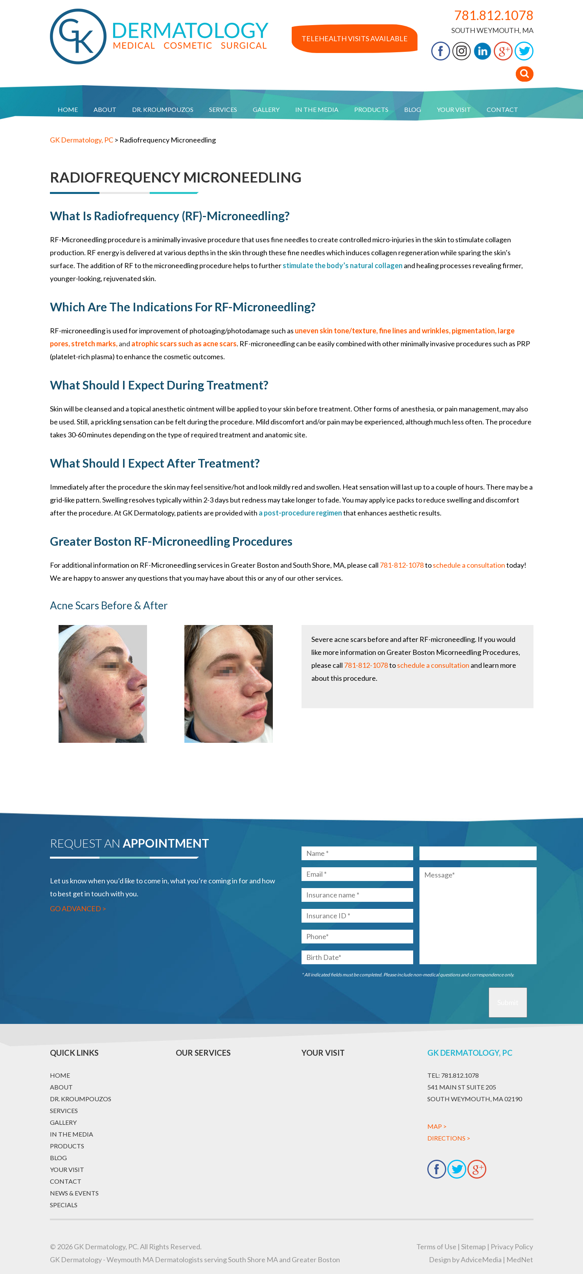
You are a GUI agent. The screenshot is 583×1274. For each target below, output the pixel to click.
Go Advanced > (78, 908)
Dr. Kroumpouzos (162, 109)
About (105, 109)
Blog (412, 109)
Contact (502, 109)
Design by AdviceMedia (465, 1259)
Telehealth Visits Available (355, 38)
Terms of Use (436, 1246)
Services (223, 109)
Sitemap (473, 1246)
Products (371, 109)
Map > (437, 1126)
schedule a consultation (433, 665)
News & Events (74, 1193)
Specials (63, 1204)
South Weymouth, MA (492, 30)
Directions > (448, 1138)
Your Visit (454, 109)
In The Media (316, 109)
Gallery (266, 109)
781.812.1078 (493, 15)
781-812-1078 (402, 565)
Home (68, 109)
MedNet (519, 1259)
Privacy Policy (512, 1246)
